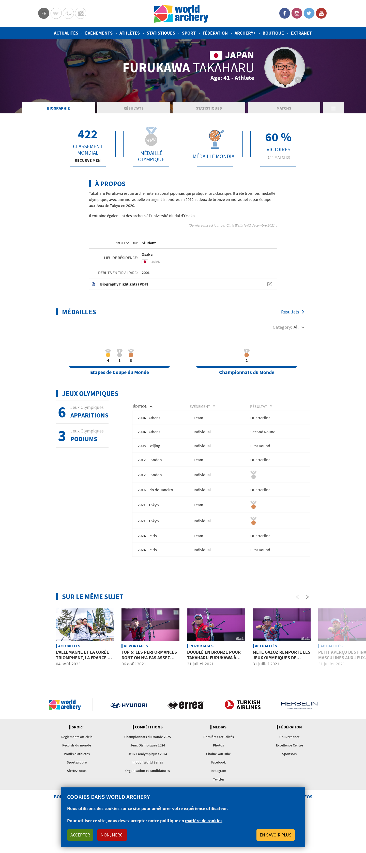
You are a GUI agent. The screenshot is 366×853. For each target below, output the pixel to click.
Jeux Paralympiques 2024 (147, 777)
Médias (219, 750)
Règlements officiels (76, 760)
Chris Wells (234, 248)
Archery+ (245, 33)
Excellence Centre (289, 768)
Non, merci (112, 835)
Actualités (66, 33)
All (296, 350)
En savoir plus (276, 835)
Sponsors (289, 777)
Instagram (296, 13)
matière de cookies (203, 821)
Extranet (301, 33)
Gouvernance (289, 760)
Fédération (215, 33)
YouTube (321, 13)
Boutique (273, 33)
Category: (282, 350)
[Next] (307, 620)
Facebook (284, 13)
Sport (189, 33)
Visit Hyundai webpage (129, 728)
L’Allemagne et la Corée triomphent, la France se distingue (84, 680)
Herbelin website (299, 728)
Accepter (80, 835)
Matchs (284, 130)
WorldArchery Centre (80, 13)
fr (43, 13)
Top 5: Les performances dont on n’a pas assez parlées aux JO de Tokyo (149, 680)
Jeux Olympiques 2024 (147, 768)
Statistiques (161, 33)
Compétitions (149, 750)
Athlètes (129, 33)
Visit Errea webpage (185, 728)
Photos (218, 768)
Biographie (58, 130)
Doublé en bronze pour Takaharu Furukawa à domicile (214, 680)
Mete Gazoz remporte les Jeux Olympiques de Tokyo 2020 (281, 680)
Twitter (309, 13)
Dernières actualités (218, 760)
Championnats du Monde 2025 (147, 760)
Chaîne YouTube (218, 777)
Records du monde (76, 768)
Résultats (134, 130)
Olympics (56, 13)
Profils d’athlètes (77, 777)
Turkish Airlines (242, 728)
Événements (99, 33)
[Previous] (297, 620)
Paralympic (68, 13)
